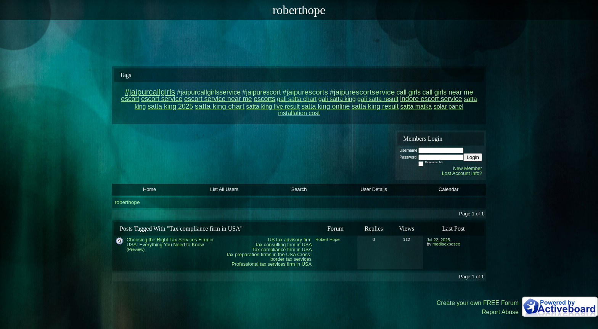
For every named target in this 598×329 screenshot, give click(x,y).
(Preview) (136, 249)
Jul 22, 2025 (438, 240)
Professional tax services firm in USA (271, 264)
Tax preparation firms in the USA (261, 254)
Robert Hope (327, 239)
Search (299, 189)
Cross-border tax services (291, 257)
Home (149, 189)
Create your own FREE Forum (478, 303)
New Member (467, 168)
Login (472, 157)
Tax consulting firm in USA (283, 244)
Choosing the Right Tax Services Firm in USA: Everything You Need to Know (170, 242)
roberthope (127, 202)
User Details (373, 189)
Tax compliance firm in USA (282, 249)
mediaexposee (446, 244)
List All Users (224, 189)
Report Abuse (500, 312)
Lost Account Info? (462, 173)
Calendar (448, 189)
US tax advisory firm (290, 239)
